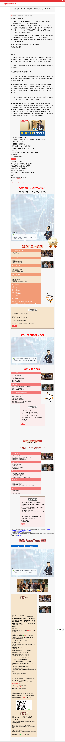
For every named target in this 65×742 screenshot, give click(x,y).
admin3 (14, 15)
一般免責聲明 (24, 530)
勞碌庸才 (26, 15)
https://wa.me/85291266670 (17, 178)
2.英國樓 (31, 546)
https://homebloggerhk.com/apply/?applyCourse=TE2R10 (23, 182)
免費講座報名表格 (21, 531)
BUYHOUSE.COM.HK (30, 630)
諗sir (28, 15)
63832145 (25, 635)
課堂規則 (29, 530)
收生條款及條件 (49, 529)
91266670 (28, 174)
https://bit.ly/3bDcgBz (16, 683)
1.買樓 (17, 546)
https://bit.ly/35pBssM (16, 686)
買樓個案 (31, 15)
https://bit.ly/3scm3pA (16, 689)
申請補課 (19, 532)
